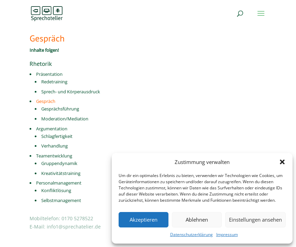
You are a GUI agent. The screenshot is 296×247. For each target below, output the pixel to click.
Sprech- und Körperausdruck (70, 92)
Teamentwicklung (54, 156)
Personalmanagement (58, 183)
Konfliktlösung (56, 190)
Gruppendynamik (59, 163)
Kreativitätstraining (60, 173)
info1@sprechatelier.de (74, 226)
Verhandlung (54, 146)
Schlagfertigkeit (57, 136)
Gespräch (45, 101)
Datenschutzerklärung (191, 234)
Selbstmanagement (61, 200)
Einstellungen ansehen (255, 219)
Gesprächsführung (60, 109)
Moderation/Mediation (64, 119)
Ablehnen (197, 219)
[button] (282, 161)
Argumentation (51, 129)
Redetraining (54, 82)
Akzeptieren (143, 219)
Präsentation (49, 74)
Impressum (227, 234)
